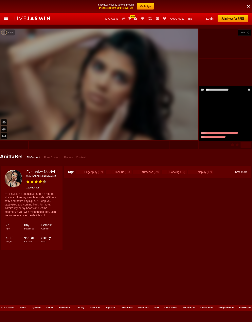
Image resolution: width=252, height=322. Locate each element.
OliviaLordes (127, 308)
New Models (124, 19)
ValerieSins (143, 308)
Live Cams (111, 18)
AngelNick (110, 308)
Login (210, 18)
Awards (130, 18)
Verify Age (145, 6)
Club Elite (142, 18)
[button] (248, 6)
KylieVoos (36, 308)
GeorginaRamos (226, 308)
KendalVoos (64, 308)
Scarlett (50, 308)
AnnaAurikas (189, 308)
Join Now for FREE (232, 18)
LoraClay (80, 308)
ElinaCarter (95, 308)
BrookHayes (245, 308)
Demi (156, 308)
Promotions (135, 18)
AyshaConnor (206, 308)
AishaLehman (170, 308)
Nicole (23, 308)
